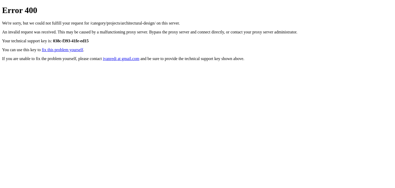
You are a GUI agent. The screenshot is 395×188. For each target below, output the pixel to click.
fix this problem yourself (62, 50)
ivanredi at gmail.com (121, 58)
